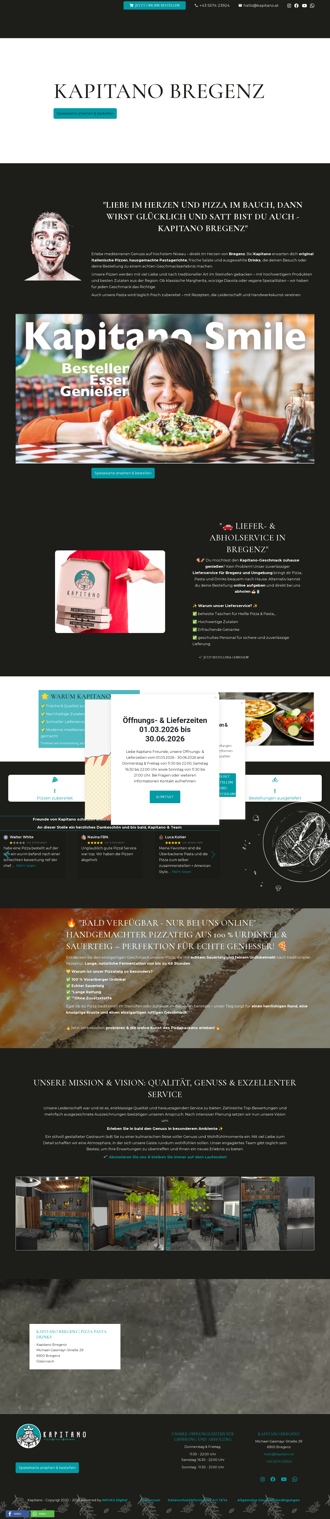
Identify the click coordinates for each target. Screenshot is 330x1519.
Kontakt (165, 796)
